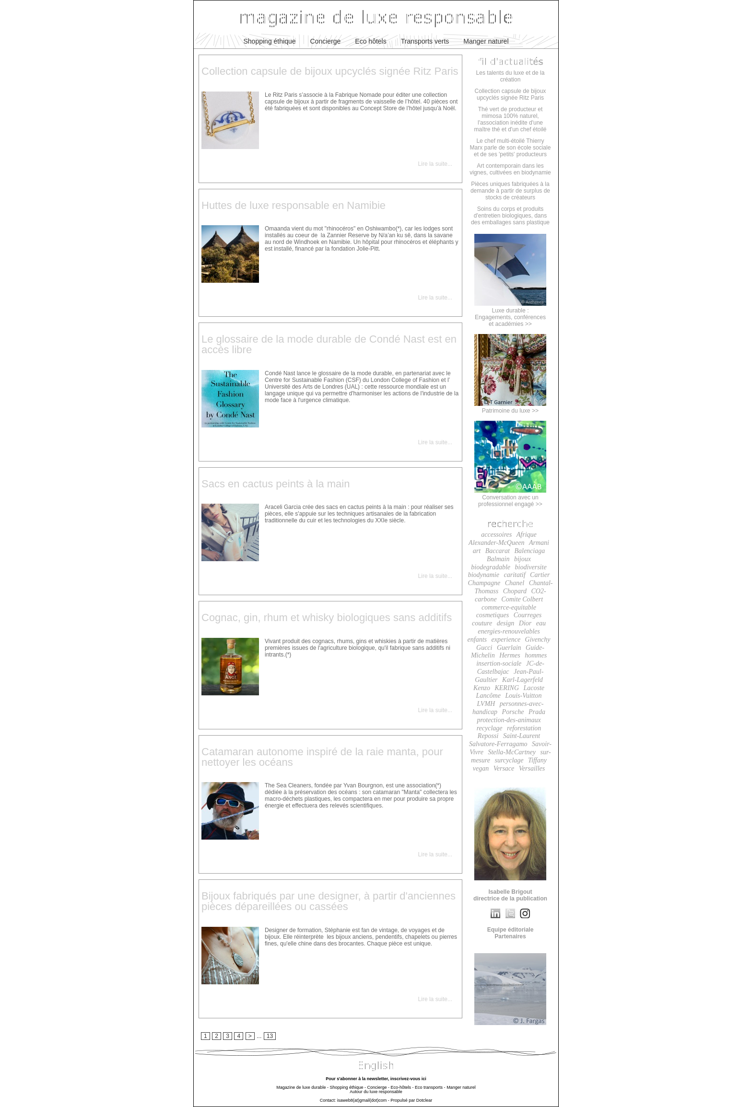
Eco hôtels (370, 41)
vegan (481, 768)
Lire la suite (432, 164)
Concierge (325, 41)
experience (505, 639)
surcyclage (508, 760)
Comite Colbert (522, 599)
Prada (537, 711)
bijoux (522, 559)
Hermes (509, 655)
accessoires (496, 534)
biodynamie (483, 574)
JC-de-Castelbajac (510, 667)
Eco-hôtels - (402, 1087)
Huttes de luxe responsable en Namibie (293, 205)
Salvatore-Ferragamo (498, 744)
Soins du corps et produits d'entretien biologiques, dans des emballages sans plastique (510, 216)
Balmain (498, 559)
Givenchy (538, 639)
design (506, 623)
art (477, 550)
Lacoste (534, 688)
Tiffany (537, 760)
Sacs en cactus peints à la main (275, 484)
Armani (539, 542)
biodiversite (531, 567)
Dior (525, 623)
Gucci (484, 647)
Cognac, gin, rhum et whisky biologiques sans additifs (326, 617)
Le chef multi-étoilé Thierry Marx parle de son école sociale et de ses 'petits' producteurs (510, 148)
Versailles (532, 768)
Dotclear (424, 1100)
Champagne (484, 583)
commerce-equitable (509, 607)
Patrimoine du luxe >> (510, 407)
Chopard (515, 591)
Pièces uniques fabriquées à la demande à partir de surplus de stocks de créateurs (510, 191)
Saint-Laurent (521, 735)
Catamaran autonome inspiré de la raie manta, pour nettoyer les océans (322, 757)
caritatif (514, 574)
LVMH (486, 703)
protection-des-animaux (508, 720)
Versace (504, 768)
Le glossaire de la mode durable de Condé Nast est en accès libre (329, 344)
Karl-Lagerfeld (522, 679)
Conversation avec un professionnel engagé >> (510, 497)
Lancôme (488, 695)
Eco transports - (430, 1087)
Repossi (488, 735)
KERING (506, 688)
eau (541, 623)
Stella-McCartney (512, 752)
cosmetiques (492, 615)
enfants (477, 639)
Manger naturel (485, 41)
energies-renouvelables (509, 631)
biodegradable (490, 567)
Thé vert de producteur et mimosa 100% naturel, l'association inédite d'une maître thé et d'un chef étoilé (510, 119)
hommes (536, 655)
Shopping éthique (270, 41)
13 (270, 1036)
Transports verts (425, 41)
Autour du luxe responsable (376, 1091)
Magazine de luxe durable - (302, 1087)
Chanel (514, 583)
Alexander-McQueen (496, 542)
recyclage (490, 728)
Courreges (528, 615)
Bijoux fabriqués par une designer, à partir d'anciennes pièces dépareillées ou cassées (328, 901)
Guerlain (509, 647)
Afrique (527, 534)
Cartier (540, 574)
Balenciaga (529, 550)
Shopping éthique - (347, 1087)
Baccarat (497, 550)
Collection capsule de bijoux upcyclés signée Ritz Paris (329, 71)
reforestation (524, 728)
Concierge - (378, 1087)
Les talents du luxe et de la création (510, 76)
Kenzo (481, 688)
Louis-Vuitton (523, 695)
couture (482, 623)
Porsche (513, 711)
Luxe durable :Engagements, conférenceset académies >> (510, 313)
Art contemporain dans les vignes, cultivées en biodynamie (510, 169)
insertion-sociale (498, 663)
